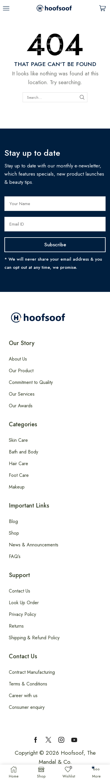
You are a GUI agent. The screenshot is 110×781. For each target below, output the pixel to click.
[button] (6, 8)
